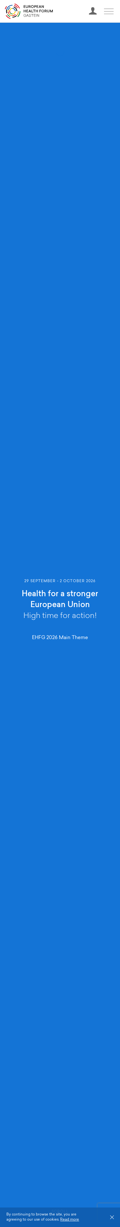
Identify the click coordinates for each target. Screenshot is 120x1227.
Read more (69, 1220)
